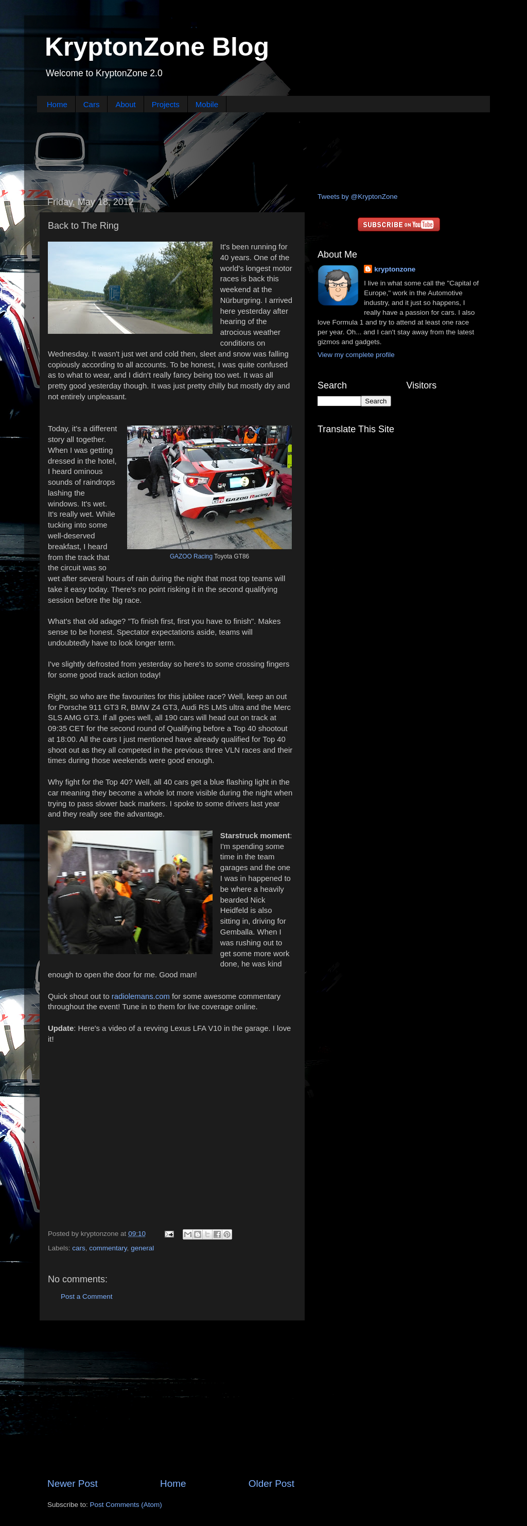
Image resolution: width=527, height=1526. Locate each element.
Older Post (271, 1483)
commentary (108, 1248)
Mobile (207, 104)
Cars (91, 104)
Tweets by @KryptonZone (358, 196)
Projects (166, 104)
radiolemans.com (141, 996)
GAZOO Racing (191, 556)
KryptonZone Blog (157, 46)
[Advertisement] (263, 151)
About (125, 104)
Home (57, 104)
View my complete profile (356, 355)
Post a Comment (87, 1296)
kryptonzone (394, 269)
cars (78, 1248)
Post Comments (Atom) (126, 1504)
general (142, 1248)
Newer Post (72, 1483)
